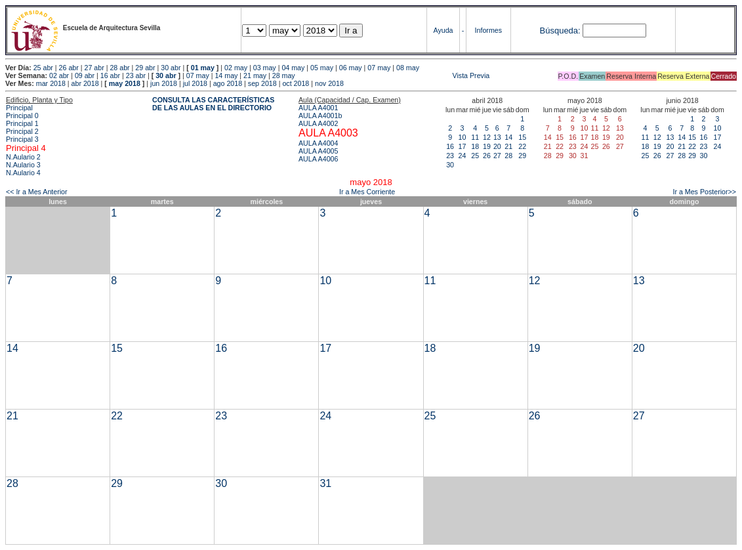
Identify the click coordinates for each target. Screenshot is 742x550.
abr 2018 (85, 83)
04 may (292, 68)
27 (497, 155)
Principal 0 (22, 115)
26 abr (69, 68)
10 (462, 137)
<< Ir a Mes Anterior (37, 192)
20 (497, 146)
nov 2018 (329, 83)
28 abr (119, 68)
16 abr (110, 75)
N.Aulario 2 (23, 157)
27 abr (94, 68)
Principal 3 (22, 139)
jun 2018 (163, 83)
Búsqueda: (560, 30)
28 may (283, 75)
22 (522, 146)
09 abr (84, 75)
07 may (378, 68)
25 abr (43, 68)
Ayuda (443, 30)
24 (462, 155)
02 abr (59, 75)
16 (450, 146)
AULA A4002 (318, 123)
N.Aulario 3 (23, 165)
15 (522, 137)
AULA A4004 (318, 143)
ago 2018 (227, 83)
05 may (321, 68)
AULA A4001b (320, 115)
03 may (264, 68)
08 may (407, 68)
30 (450, 165)
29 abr (145, 68)
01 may (203, 68)
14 (508, 137)
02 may (235, 68)
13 (497, 137)
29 (522, 155)
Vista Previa (393, 75)
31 (325, 483)
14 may (226, 75)
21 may (254, 75)
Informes (488, 30)
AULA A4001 (318, 108)
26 (487, 155)
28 (508, 155)
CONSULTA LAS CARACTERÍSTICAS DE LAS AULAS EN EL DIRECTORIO (213, 104)
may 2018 (124, 83)
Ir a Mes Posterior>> (704, 192)
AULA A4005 (318, 151)
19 (487, 146)
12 (487, 137)
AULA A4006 (318, 159)
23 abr (136, 75)
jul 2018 (195, 83)
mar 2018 (51, 83)
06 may (350, 68)
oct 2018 (295, 83)
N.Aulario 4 (23, 173)
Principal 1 (22, 123)
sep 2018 (262, 83)
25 (475, 155)
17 (462, 146)
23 (450, 155)
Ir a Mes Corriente (367, 192)
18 (475, 146)
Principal (19, 108)
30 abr (170, 68)
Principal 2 (22, 131)
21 (508, 146)
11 (475, 137)
